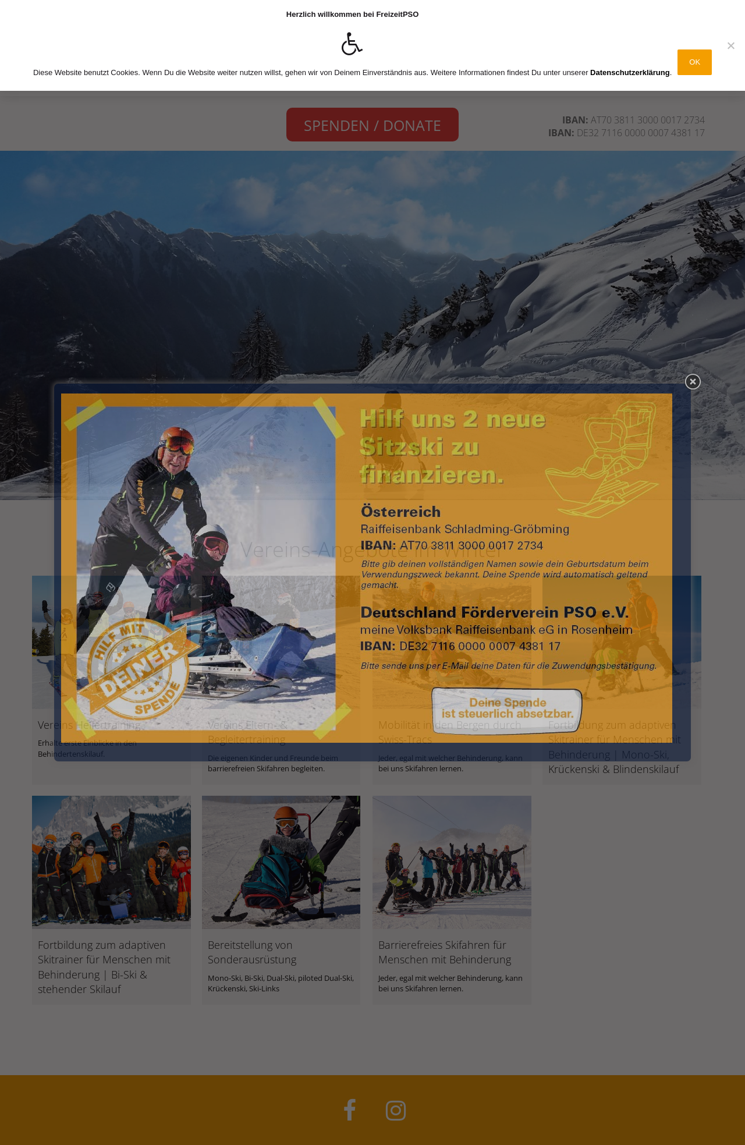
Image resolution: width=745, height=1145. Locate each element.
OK (694, 62)
